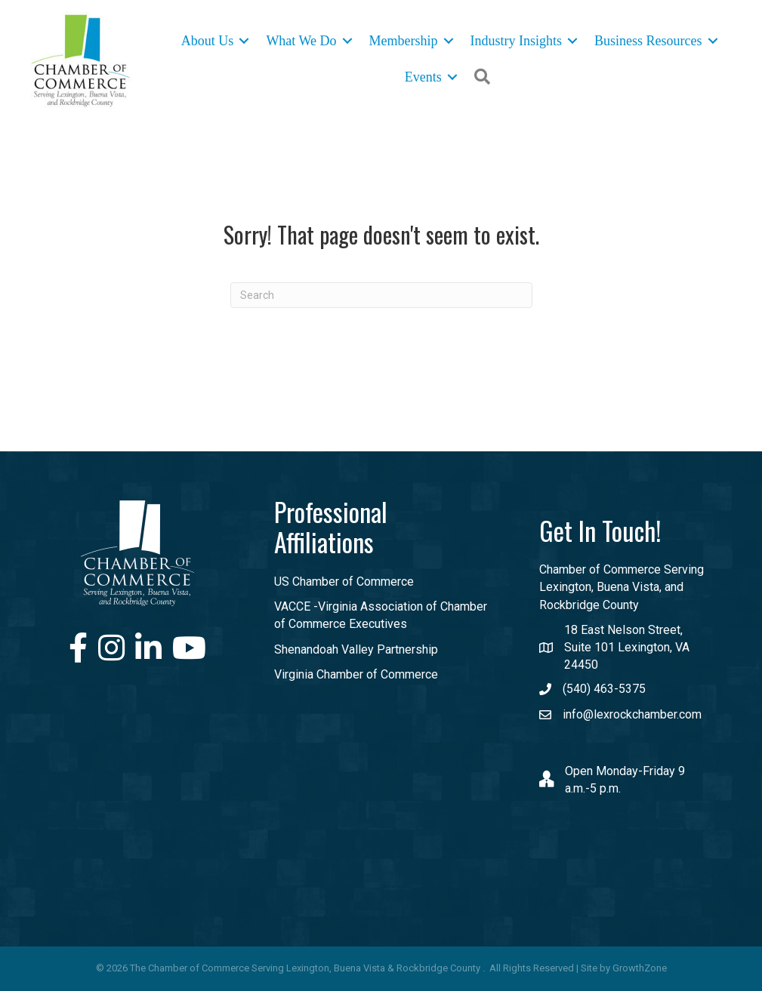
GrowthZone (639, 968)
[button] (482, 76)
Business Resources (648, 40)
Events (423, 77)
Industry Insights (516, 40)
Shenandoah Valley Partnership (356, 649)
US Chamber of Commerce (344, 581)
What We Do (301, 40)
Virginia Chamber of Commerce (356, 674)
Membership (403, 40)
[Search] (381, 294)
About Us (207, 40)
